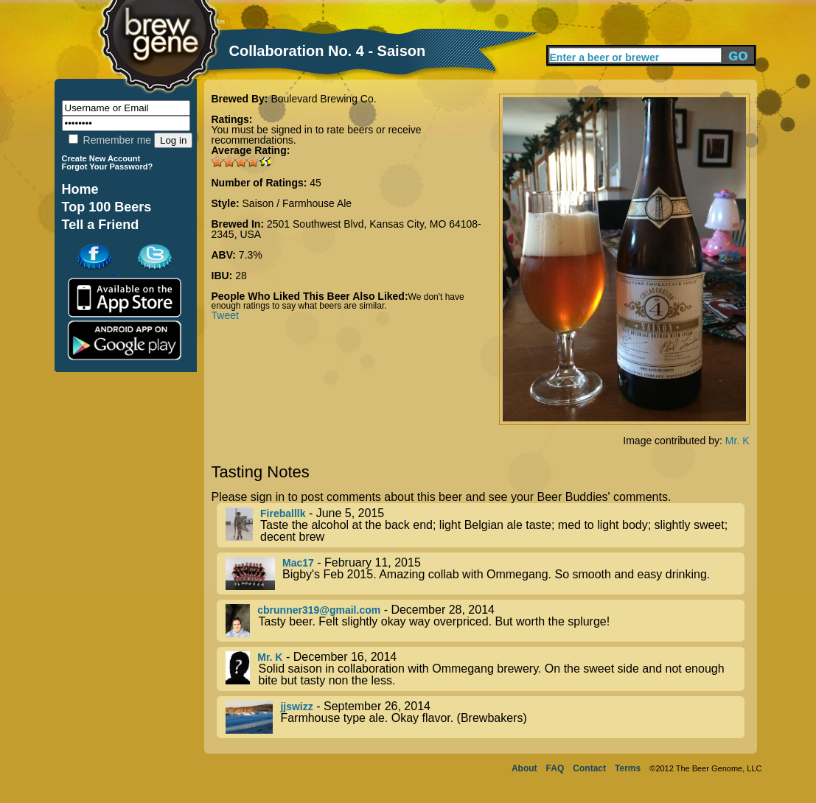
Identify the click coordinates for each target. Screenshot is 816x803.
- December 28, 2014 (485, 620)
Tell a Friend (100, 224)
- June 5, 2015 (485, 525)
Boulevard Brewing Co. (323, 99)
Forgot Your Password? (107, 166)
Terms (628, 768)
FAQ (555, 768)
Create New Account (101, 158)
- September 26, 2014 (485, 717)
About (524, 768)
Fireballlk (282, 513)
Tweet (225, 315)
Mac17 (298, 563)
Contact (589, 768)
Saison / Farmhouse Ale (297, 203)
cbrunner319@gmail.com (318, 610)
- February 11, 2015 (485, 573)
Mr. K (737, 440)
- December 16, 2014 (485, 669)
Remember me (110, 140)
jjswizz (296, 706)
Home (80, 189)
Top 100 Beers (107, 207)
